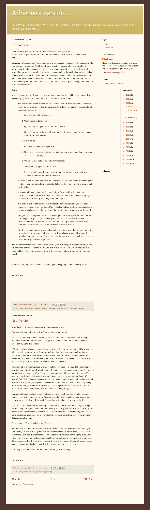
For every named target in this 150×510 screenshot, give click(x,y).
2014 (128, 151)
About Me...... (110, 48)
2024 (128, 103)
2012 (128, 159)
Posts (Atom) (28, 484)
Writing (81, 308)
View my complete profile (113, 72)
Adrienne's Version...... (43, 13)
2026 (128, 95)
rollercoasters (61, 308)
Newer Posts (17, 479)
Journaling (27, 472)
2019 (128, 131)
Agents (21, 308)
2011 (128, 163)
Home (53, 479)
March (131, 107)
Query (37, 308)
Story (68, 308)
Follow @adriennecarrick (112, 83)
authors (27, 308)
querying (44, 308)
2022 (128, 123)
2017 (128, 139)
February (132, 118)
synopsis (74, 308)
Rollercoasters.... (23, 45)
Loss (33, 472)
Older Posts (88, 479)
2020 (128, 127)
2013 (128, 155)
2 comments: (43, 304)
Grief (20, 472)
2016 (128, 143)
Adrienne (109, 59)
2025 (128, 99)
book (32, 308)
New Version (20, 320)
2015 (128, 147)
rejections (51, 308)
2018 (128, 135)
